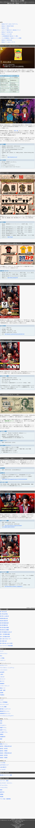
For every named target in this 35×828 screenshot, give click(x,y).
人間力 (1, 674)
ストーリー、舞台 (4, 780)
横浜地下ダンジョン (5, 711)
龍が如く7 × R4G (5, 28)
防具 (1, 723)
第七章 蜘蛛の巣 (4, 625)
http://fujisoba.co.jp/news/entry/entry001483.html (14, 334)
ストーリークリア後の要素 (6, 645)
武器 (1, 720)
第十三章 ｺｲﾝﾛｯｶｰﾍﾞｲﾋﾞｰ (5, 638)
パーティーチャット (5, 685)
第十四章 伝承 (3, 641)
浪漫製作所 (2, 736)
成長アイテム (3, 729)
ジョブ (1, 699)
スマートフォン (3, 653)
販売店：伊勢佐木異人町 (6, 746)
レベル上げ (2, 769)
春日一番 (16, 130)
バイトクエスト (3, 669)
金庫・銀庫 (2, 690)
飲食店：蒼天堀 (3, 755)
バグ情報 (2, 658)
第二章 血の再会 (4, 613)
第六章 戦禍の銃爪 (4, 623)
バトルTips (2, 762)
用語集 (1, 796)
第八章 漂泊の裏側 (4, 627)
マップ (1, 651)
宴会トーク (2, 688)
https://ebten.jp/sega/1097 (12, 277)
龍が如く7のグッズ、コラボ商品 (17, 0)
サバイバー (2, 679)
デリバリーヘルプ (4, 704)
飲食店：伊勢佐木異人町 (6, 753)
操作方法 (2, 792)
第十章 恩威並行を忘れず (6, 632)
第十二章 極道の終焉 (5, 636)
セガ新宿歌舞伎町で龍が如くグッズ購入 (10, 36)
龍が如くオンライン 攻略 (6, 775)
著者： (17, 823)
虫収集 (1, 692)
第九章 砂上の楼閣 (4, 629)
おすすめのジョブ (4, 764)
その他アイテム (3, 732)
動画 (1, 789)
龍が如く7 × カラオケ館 (6, 34)
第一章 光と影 (3, 611)
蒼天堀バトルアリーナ (5, 708)
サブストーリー (3, 665)
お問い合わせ (22, 824)
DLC (1, 655)
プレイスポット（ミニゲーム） (7, 667)
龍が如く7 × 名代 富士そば (7, 32)
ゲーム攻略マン (16, 822)
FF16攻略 (2, 820)
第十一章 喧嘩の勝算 (5, 634)
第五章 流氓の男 (4, 620)
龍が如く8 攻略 (14, 820)
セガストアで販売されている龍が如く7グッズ (11, 30)
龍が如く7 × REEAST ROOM (8, 26)
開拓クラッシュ (3, 744)
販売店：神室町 (3, 750)
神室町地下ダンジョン (5, 713)
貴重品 (1, 734)
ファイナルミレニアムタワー (7, 715)
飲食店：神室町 (3, 757)
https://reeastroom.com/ (12, 157)
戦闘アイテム (3, 727)
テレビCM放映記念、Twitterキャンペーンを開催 (11, 38)
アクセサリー (3, 725)
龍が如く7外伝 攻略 (7, 820)
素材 (1, 739)
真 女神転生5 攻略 (20, 821)
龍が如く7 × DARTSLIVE (7, 40)
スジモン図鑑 (3, 706)
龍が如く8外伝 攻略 (21, 820)
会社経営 (2, 672)
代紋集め (2, 694)
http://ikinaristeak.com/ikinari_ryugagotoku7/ (13, 586)
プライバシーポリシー (15, 824)
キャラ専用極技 (3, 702)
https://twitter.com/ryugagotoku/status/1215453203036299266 (14, 479)
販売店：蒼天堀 (3, 748)
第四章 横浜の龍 (4, 618)
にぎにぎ (2, 676)
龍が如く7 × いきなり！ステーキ (8, 42)
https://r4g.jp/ (10, 237)
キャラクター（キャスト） (6, 783)
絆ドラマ (2, 681)
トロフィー (2, 660)
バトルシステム (3, 787)
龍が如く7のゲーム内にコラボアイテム (10, 24)
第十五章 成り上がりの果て (6, 643)
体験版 (1, 794)
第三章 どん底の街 (4, 616)
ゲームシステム (3, 785)
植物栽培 (2, 683)
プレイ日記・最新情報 (5, 798)
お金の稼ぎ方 (3, 767)
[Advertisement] (10, 13)
